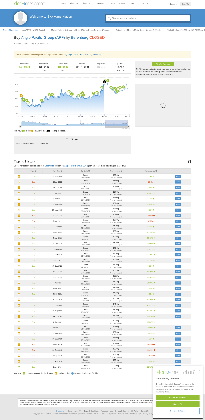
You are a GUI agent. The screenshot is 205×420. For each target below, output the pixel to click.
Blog (132, 3)
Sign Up (185, 4)
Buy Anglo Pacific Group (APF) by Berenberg (82, 55)
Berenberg (79, 37)
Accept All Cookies (177, 416)
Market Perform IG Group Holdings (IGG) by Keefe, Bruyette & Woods (84, 30)
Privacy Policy (120, 411)
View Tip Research (163, 64)
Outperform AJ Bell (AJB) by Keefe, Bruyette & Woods (142, 30)
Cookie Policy (133, 411)
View (178, 176)
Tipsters (111, 3)
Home (63, 3)
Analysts (122, 3)
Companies (99, 3)
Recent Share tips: (10, 30)
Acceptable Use (107, 411)
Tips (26, 43)
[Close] (199, 388)
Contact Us (143, 3)
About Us (74, 3)
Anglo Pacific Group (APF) (43, 37)
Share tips (86, 3)
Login (173, 4)
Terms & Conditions (91, 411)
